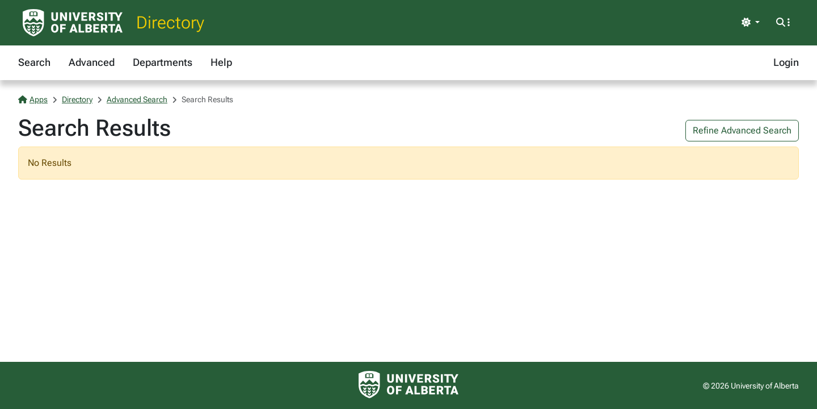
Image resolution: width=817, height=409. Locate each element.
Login (786, 62)
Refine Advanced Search (742, 130)
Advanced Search (137, 99)
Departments (162, 62)
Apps (33, 99)
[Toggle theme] (750, 23)
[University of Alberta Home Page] (72, 22)
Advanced (92, 62)
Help (221, 62)
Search (34, 62)
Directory (170, 22)
